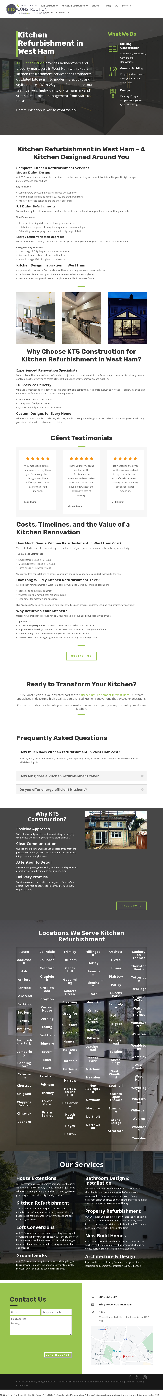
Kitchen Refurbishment (42, 1203)
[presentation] (33, 1343)
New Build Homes (105, 1235)
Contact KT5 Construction (53, 12)
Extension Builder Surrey (70, 1381)
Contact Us (81, 656)
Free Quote (131, 905)
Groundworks (31, 1255)
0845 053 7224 (108, 1297)
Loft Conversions (35, 1227)
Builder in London (94, 1381)
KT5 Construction (49, 6)
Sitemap (130, 1381)
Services (95, 6)
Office (102, 1312)
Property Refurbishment (113, 1211)
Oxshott (115, 952)
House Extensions (36, 1178)
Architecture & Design (110, 1256)
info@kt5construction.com (115, 1304)
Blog (108, 6)
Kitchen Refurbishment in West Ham (104, 695)
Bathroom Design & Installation (107, 1180)
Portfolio (126, 6)
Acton (24, 952)
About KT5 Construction (73, 6)
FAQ (116, 6)
